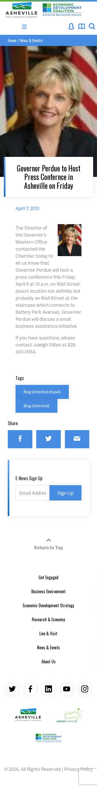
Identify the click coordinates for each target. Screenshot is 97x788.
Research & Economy (48, 619)
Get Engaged (48, 577)
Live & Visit (48, 633)
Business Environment (48, 591)
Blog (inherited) (36, 405)
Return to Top (48, 543)
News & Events (31, 40)
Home (12, 40)
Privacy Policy (78, 769)
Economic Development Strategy (48, 605)
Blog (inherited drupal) (42, 391)
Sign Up (65, 493)
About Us (48, 661)
